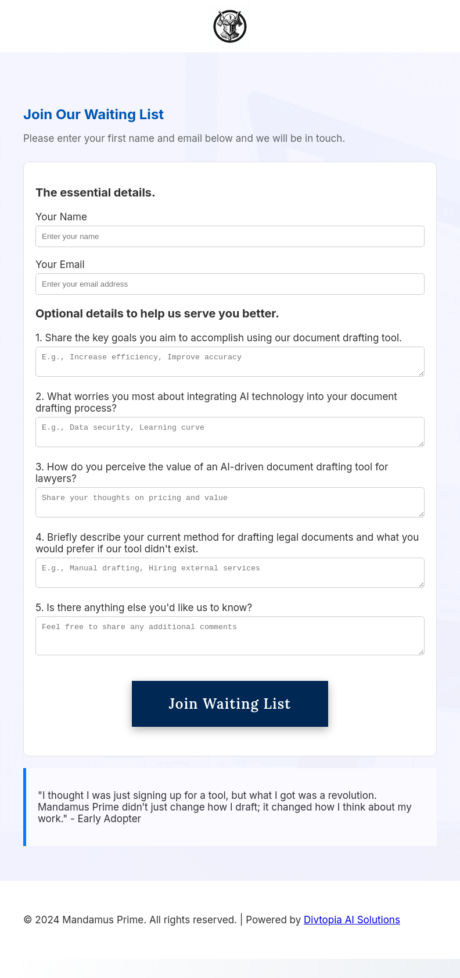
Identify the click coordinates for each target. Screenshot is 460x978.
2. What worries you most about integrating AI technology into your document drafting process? (216, 405)
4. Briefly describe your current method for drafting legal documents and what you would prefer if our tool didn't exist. (227, 553)
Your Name (61, 217)
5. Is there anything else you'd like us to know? (143, 621)
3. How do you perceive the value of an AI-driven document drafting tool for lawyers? (211, 479)
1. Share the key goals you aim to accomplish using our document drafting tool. (218, 338)
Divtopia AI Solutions (352, 939)
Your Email (60, 264)
